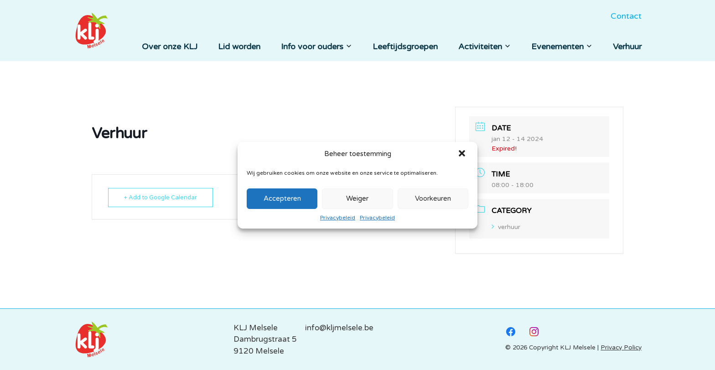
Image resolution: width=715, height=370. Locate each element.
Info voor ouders (316, 47)
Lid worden (239, 47)
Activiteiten (484, 47)
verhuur (506, 227)
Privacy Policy (621, 347)
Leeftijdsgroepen (405, 47)
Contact (626, 16)
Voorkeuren (433, 198)
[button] (462, 154)
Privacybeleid (337, 217)
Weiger (357, 198)
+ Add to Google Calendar (160, 197)
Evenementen (561, 47)
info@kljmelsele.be (339, 328)
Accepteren (282, 198)
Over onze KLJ (169, 47)
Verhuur (627, 47)
